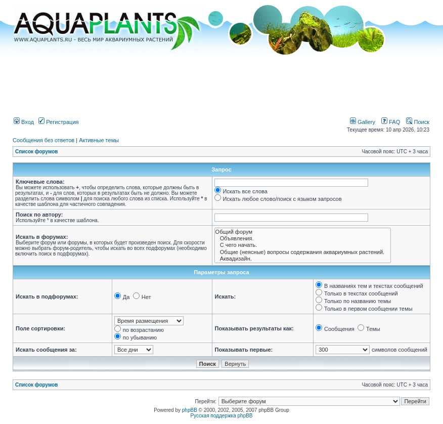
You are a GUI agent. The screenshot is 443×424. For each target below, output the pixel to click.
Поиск (417, 122)
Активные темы (99, 140)
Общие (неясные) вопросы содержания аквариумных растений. (302, 252)
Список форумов (36, 151)
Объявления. (302, 238)
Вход (24, 122)
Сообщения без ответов (43, 140)
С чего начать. (302, 245)
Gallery (362, 122)
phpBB (189, 410)
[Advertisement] (221, 82)
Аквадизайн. (302, 259)
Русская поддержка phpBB (221, 415)
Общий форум (302, 232)
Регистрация (58, 122)
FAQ (390, 122)
